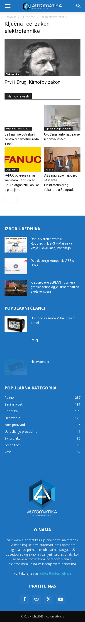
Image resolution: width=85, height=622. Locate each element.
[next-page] (14, 199)
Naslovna (11, 17)
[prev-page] (7, 199)
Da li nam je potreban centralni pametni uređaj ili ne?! (22, 139)
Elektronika (12, 74)
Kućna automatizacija (18, 128)
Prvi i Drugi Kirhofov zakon (32, 82)
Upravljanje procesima (58, 128)
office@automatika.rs (56, 573)
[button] (7, 6)
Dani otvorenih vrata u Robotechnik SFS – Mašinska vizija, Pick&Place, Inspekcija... (52, 243)
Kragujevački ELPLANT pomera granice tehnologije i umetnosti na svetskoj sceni (55, 287)
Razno (49, 169)
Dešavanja (12, 169)
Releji (35, 340)
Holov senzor (40, 362)
